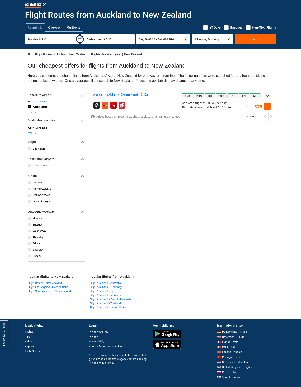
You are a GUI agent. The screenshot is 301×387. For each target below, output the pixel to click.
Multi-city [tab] (73, 27)
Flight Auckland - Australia (105, 283)
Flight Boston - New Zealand (45, 283)
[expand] (267, 96)
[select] (267, 106)
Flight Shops (32, 351)
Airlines (29, 341)
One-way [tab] (54, 27)
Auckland (40, 106)
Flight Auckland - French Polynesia (110, 299)
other (32, 112)
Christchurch (40, 165)
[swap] (80, 39)
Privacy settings (98, 331)
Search (255, 39)
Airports (29, 346)
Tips (27, 336)
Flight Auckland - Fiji (102, 291)
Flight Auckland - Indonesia (106, 295)
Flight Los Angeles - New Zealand (48, 287)
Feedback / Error (4, 334)
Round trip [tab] (35, 27)
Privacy (93, 336)
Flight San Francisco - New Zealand (49, 291)
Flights (29, 331)
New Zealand (38, 101)
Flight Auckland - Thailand (105, 303)
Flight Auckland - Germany (106, 287)
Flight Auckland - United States (108, 307)
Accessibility (96, 341)
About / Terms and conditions (107, 346)
